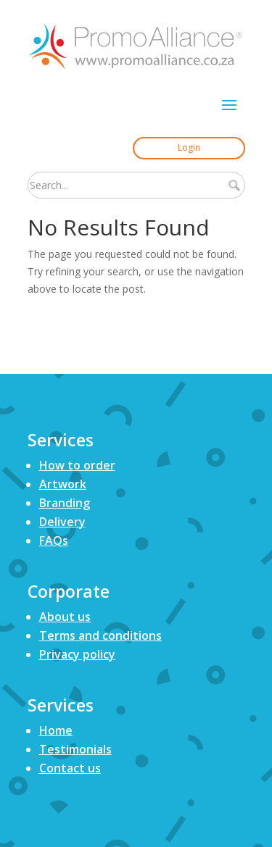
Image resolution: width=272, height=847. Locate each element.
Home (56, 730)
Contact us (70, 768)
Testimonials (75, 749)
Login (189, 147)
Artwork (62, 484)
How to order (77, 465)
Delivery (62, 522)
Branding (64, 503)
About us (65, 617)
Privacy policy (77, 654)
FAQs (53, 540)
